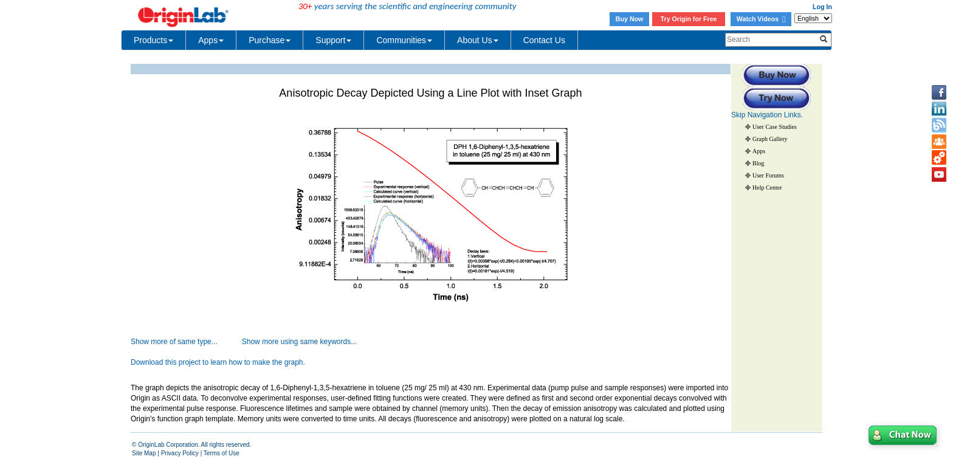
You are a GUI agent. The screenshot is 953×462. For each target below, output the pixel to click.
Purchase (270, 40)
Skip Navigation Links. (767, 115)
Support (333, 40)
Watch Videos (761, 18)
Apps (211, 40)
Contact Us (544, 40)
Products (153, 40)
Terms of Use (221, 453)
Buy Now (630, 18)
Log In (822, 6)
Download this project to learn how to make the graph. (218, 362)
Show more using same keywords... (299, 341)
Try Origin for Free (689, 18)
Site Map (144, 453)
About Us (477, 40)
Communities (404, 40)
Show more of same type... (174, 341)
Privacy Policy (180, 453)
